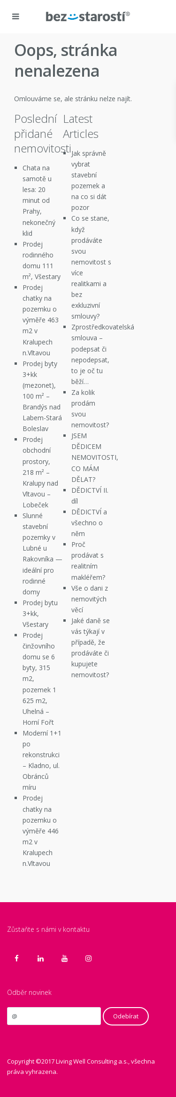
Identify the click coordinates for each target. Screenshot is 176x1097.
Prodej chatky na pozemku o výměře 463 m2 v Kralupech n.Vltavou (41, 320)
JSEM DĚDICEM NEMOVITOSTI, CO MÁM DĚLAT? (94, 457)
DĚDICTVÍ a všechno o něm (89, 522)
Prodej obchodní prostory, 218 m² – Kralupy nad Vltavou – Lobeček (40, 472)
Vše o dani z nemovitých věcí (89, 599)
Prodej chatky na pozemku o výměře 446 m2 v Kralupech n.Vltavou (41, 830)
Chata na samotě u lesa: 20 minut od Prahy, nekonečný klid (39, 200)
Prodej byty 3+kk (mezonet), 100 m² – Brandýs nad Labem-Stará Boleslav (42, 396)
